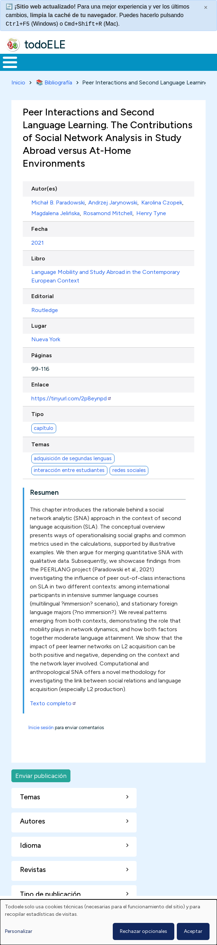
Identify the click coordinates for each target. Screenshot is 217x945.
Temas (40, 444)
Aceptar (193, 931)
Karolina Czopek (161, 202)
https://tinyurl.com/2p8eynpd (71, 398)
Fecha (39, 228)
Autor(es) (44, 188)
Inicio (18, 82)
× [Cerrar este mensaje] (206, 7)
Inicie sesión (41, 727)
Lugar (39, 325)
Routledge (44, 310)
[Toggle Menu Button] (10, 62)
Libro (38, 258)
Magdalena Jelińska (55, 213)
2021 (37, 242)
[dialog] (108, 922)
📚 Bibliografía (54, 82)
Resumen (44, 492)
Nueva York (45, 339)
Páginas (41, 355)
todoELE (45, 45)
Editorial (42, 296)
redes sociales (129, 470)
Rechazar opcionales (143, 931)
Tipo (37, 414)
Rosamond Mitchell (107, 213)
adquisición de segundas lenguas (73, 458)
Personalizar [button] (18, 931)
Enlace (40, 384)
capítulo (43, 428)
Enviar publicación (41, 775)
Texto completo (53, 703)
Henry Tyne (151, 213)
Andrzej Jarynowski (112, 202)
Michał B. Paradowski (58, 202)
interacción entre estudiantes (69, 470)
